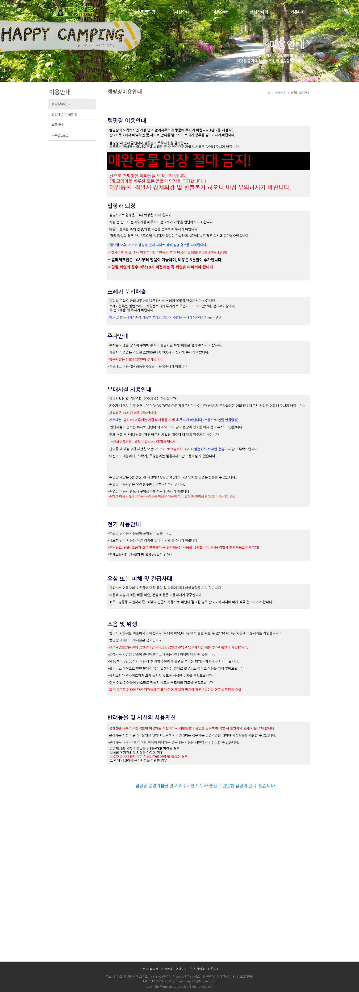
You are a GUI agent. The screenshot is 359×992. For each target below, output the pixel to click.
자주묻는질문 (60, 135)
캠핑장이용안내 (61, 104)
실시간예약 (259, 12)
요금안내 (57, 124)
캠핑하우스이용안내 (64, 114)
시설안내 (182, 12)
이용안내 (220, 12)
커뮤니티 (297, 12)
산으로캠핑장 (144, 12)
